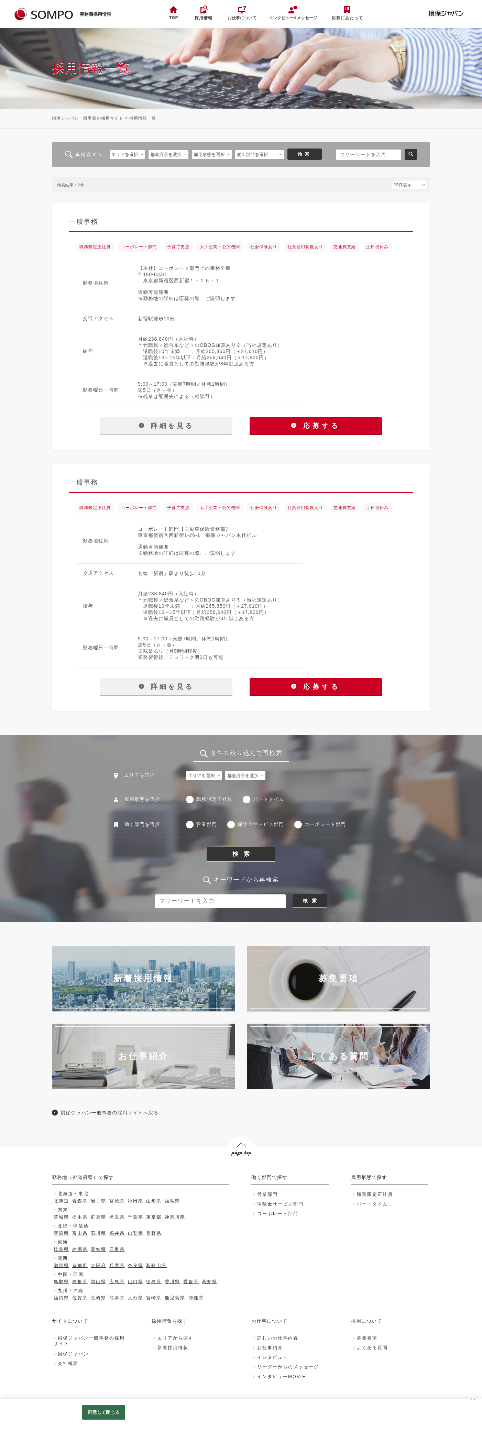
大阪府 (98, 1265)
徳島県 (154, 1281)
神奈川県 (175, 1217)
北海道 (61, 1200)
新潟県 (61, 1233)
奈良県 (135, 1265)
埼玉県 (117, 1217)
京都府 (80, 1265)
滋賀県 (61, 1265)
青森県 (80, 1200)
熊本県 (117, 1297)
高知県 (209, 1281)
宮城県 (117, 1200)
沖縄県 (196, 1297)
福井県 (117, 1233)
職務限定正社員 (214, 799)
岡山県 (98, 1281)
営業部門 (206, 824)
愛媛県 (191, 1281)
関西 (63, 1258)
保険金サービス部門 (261, 824)
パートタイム (268, 799)
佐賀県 (80, 1297)
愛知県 (98, 1249)
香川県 (172, 1281)
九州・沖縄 (71, 1290)
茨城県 (61, 1217)
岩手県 (98, 1200)
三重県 (117, 1249)
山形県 (154, 1200)
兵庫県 (117, 1265)
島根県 (80, 1281)
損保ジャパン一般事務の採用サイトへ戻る (109, 1112)
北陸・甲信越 (73, 1226)
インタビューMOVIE (281, 1376)
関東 (63, 1209)
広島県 (117, 1281)
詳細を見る (166, 425)
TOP (173, 17)
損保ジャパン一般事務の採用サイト (87, 118)
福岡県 (61, 1297)
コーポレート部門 (325, 824)
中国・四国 (71, 1274)
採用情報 (203, 18)
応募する (315, 425)
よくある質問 (372, 1347)
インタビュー (272, 1357)
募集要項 (367, 1338)
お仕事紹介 (270, 1347)
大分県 (135, 1297)
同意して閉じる (104, 1412)
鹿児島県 (175, 1297)
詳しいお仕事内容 (277, 1338)
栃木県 (80, 1217)
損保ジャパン (73, 1353)
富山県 (80, 1233)
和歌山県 (156, 1265)
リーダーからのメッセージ (288, 1366)
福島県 (172, 1200)
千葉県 (135, 1217)
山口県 (135, 1281)
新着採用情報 (172, 1347)
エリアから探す (175, 1338)
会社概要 (68, 1363)
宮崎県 (154, 1297)
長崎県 (98, 1297)
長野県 (154, 1233)
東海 (63, 1242)
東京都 (154, 1217)
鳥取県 (61, 1281)
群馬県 (98, 1217)
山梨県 (135, 1233)
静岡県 (80, 1249)
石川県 (98, 1233)
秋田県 (135, 1200)
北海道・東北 (73, 1193)
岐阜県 (61, 1249)
